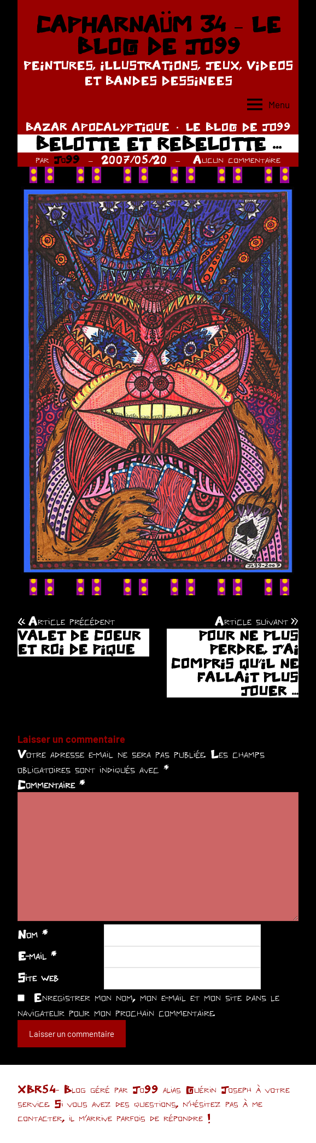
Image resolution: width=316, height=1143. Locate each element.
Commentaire (51, 784)
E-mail (36, 955)
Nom (32, 934)
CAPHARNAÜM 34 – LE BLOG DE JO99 (158, 35)
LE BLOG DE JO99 (238, 126)
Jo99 (67, 159)
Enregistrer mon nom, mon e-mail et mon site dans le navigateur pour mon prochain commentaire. (148, 1004)
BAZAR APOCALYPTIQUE (97, 126)
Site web (37, 977)
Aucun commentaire (236, 159)
